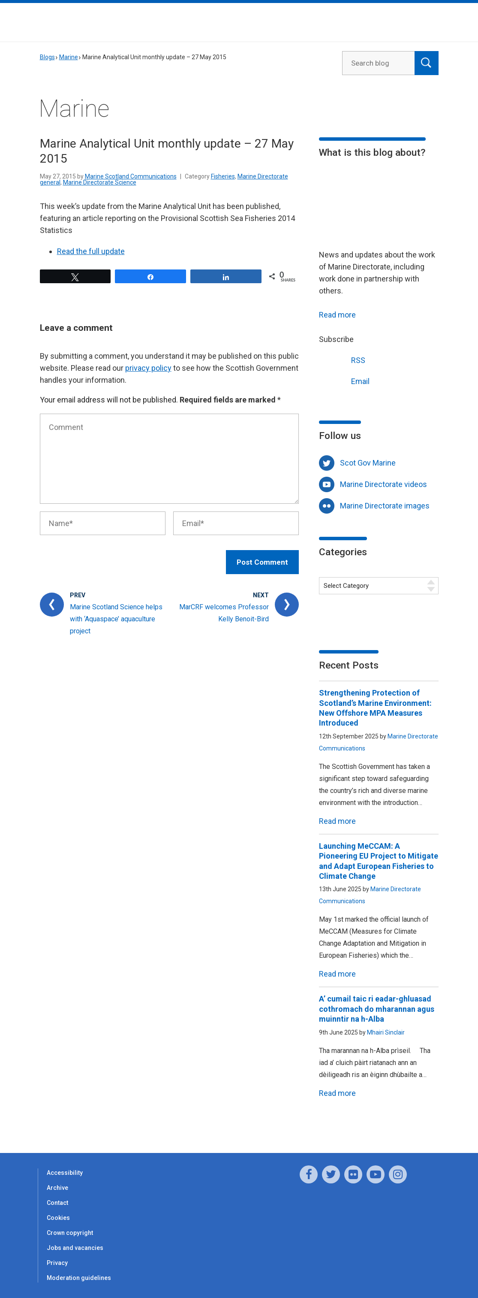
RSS (342, 359)
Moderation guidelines (79, 1277)
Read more (337, 314)
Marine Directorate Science (99, 182)
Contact (57, 1202)
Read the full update (91, 251)
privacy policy (148, 367)
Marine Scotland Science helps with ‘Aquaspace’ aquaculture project (116, 619)
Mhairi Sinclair (386, 1032)
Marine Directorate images (385, 505)
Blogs (47, 57)
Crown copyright (70, 1232)
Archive (57, 1187)
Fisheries (223, 176)
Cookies (58, 1217)
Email (344, 380)
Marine (68, 57)
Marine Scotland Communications (131, 176)
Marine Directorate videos (383, 484)
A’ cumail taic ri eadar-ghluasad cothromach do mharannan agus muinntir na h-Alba (376, 1008)
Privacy (57, 1262)
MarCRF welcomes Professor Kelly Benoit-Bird (224, 613)
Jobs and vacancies (75, 1247)
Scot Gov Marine (368, 462)
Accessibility (65, 1172)
